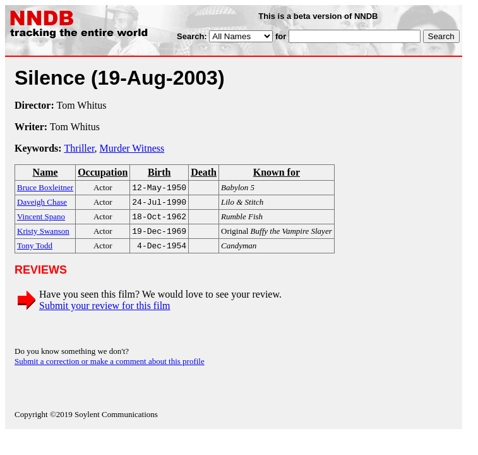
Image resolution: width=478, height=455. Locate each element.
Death (204, 172)
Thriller (79, 148)
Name (45, 172)
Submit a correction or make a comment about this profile (110, 367)
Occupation (103, 172)
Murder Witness (132, 148)
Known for (276, 172)
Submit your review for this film (104, 311)
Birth (159, 172)
